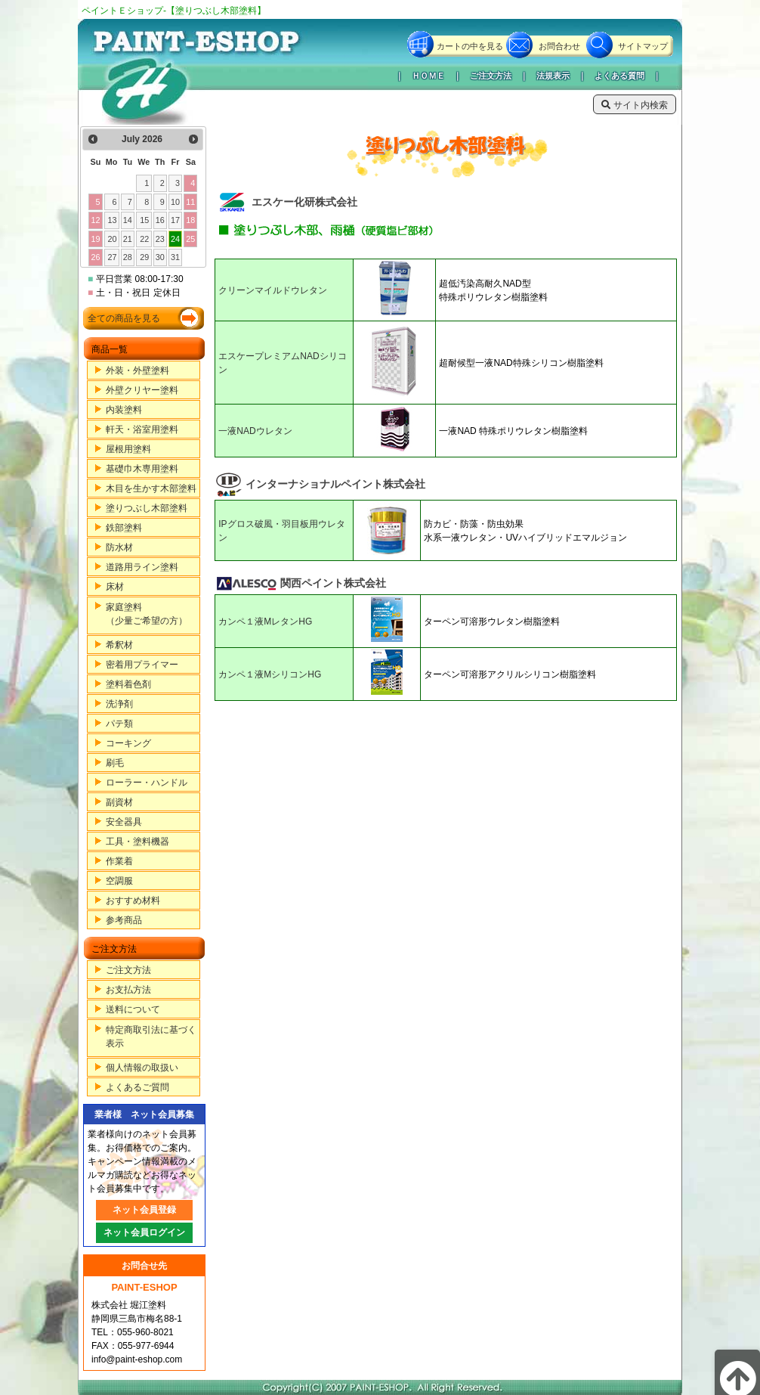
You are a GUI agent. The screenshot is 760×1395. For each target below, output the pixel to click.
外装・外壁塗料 (137, 370)
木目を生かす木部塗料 (151, 488)
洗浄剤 (119, 704)
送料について (133, 1009)
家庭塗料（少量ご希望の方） (146, 614)
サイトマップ (643, 46)
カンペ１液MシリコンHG (269, 674)
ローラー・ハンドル (146, 782)
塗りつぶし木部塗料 (146, 508)
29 (144, 257)
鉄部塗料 (124, 527)
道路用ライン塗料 (142, 567)
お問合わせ (559, 46)
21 (127, 238)
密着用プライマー (142, 664)
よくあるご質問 (137, 1087)
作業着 (119, 861)
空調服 (119, 881)
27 (112, 257)
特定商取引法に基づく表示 (151, 1037)
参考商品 (124, 920)
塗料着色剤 (128, 684)
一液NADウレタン (255, 431)
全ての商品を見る (124, 318)
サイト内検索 (634, 105)
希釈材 (119, 645)
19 (95, 238)
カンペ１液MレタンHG (265, 621)
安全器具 (124, 822)
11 (190, 201)
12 (95, 220)
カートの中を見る (470, 46)
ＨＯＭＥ (428, 75)
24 (175, 238)
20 (112, 238)
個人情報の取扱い (142, 1067)
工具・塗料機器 (137, 841)
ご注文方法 (490, 75)
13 (112, 220)
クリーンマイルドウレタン (272, 290)
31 (175, 257)
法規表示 (553, 75)
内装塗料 (124, 410)
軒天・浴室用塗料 (142, 429)
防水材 (119, 547)
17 (175, 220)
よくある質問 (619, 75)
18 (190, 220)
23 (160, 238)
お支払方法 (128, 989)
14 (127, 220)
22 (144, 238)
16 (160, 220)
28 (127, 257)
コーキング (128, 743)
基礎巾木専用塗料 (142, 468)
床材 (115, 586)
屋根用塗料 (128, 449)
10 (175, 201)
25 (190, 238)
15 (144, 220)
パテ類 (119, 723)
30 (160, 257)
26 (95, 257)
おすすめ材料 (133, 900)
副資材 (119, 802)
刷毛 (115, 763)
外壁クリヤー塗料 (142, 390)
